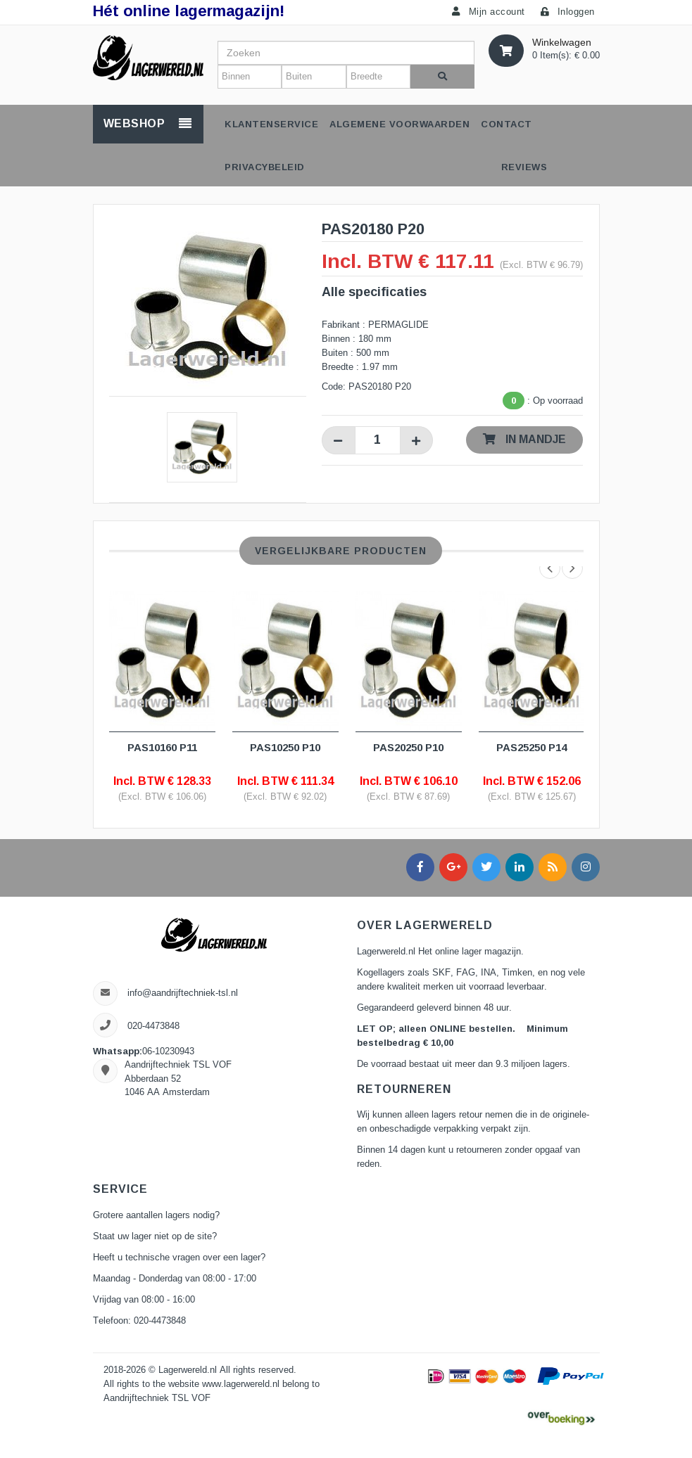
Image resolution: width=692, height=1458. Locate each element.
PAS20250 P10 (408, 747)
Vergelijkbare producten (341, 550)
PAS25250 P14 (531, 747)
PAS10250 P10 (285, 747)
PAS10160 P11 (162, 747)
